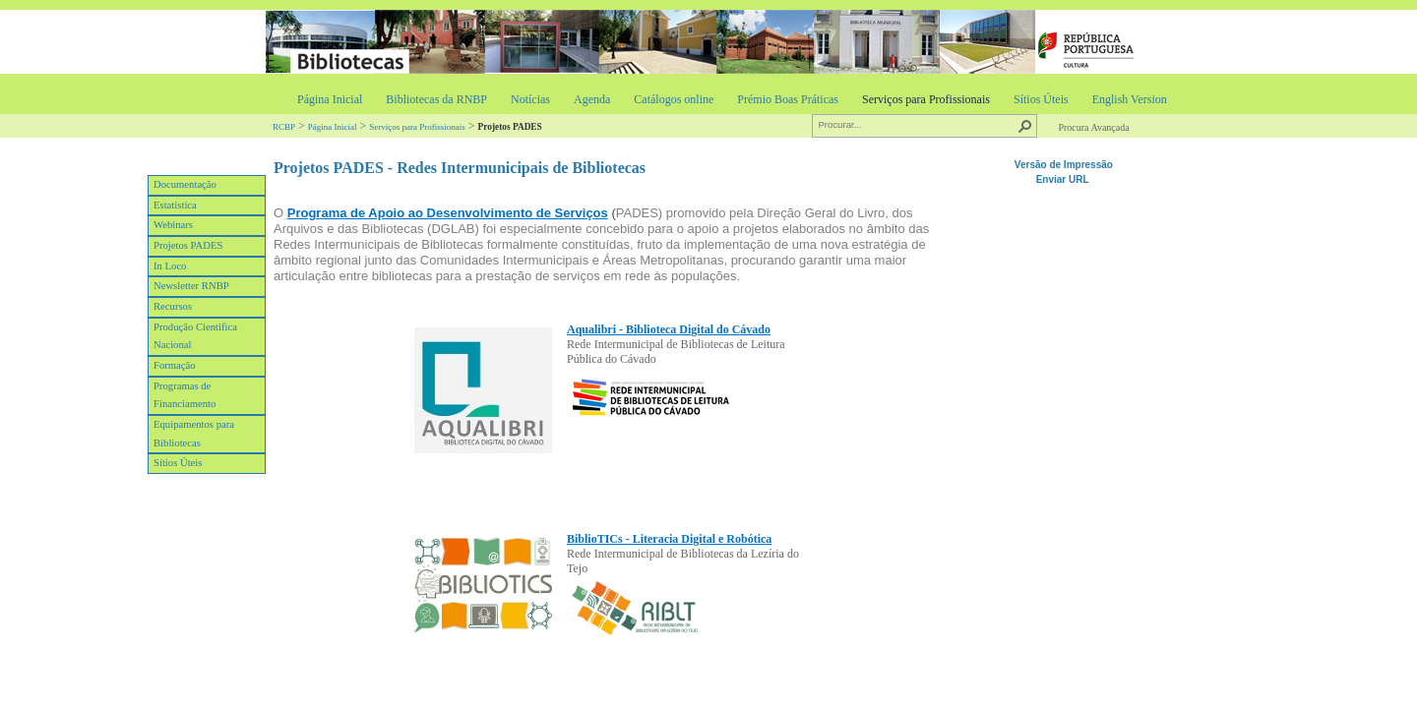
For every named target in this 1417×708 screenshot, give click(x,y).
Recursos (173, 306)
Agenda (592, 99)
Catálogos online (673, 99)
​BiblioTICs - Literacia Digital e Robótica (669, 539)
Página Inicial (329, 99)
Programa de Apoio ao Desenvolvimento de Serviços (447, 213)
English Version (1129, 99)
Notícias (530, 99)
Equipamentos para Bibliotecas (194, 433)
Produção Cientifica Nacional (195, 336)
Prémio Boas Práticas (787, 99)
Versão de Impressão (1064, 164)
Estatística (175, 205)
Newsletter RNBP (191, 285)
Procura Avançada (1093, 127)
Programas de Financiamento (185, 395)
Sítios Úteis (1041, 99)
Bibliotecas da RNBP (436, 99)
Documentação (185, 184)
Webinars (173, 224)
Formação (175, 365)
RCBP (284, 127)
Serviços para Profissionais (926, 99)
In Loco (170, 266)
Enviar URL (1064, 179)
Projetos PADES (188, 245)
